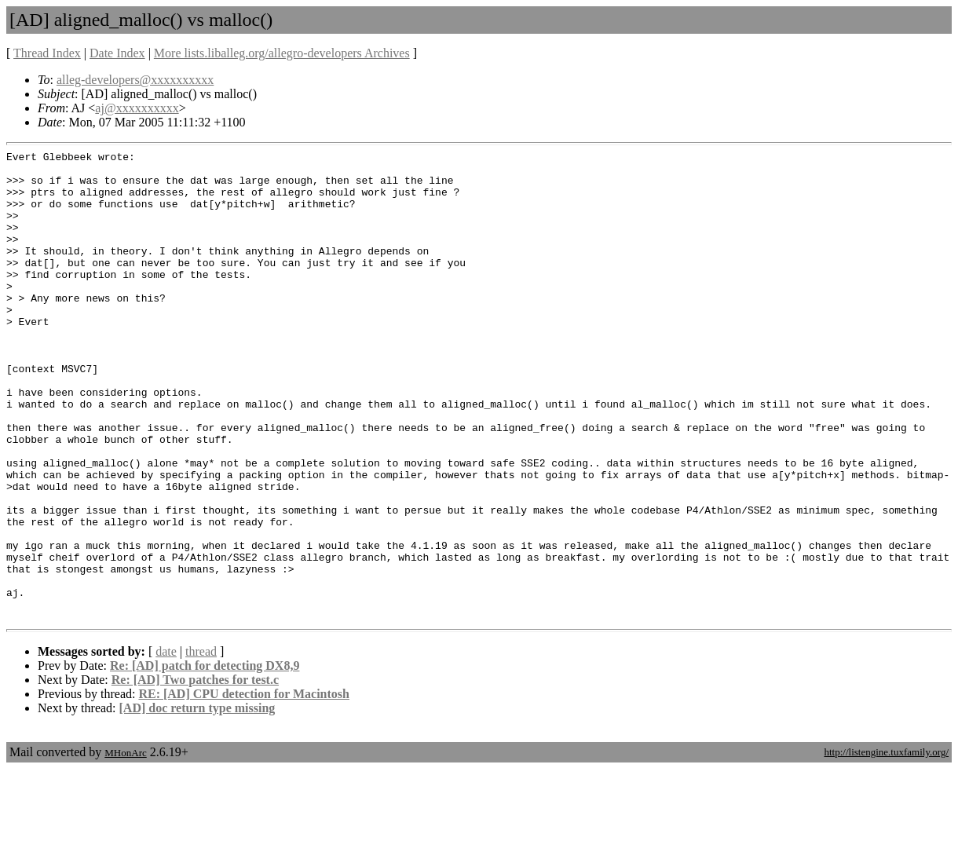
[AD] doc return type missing (197, 802)
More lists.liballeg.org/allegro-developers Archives (282, 53)
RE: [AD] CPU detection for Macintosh (243, 788)
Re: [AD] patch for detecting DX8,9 (204, 759)
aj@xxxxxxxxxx (136, 108)
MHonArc (125, 847)
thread (201, 745)
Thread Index (47, 53)
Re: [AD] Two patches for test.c (195, 774)
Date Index (117, 53)
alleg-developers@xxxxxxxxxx (135, 79)
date (166, 745)
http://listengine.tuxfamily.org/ (886, 846)
